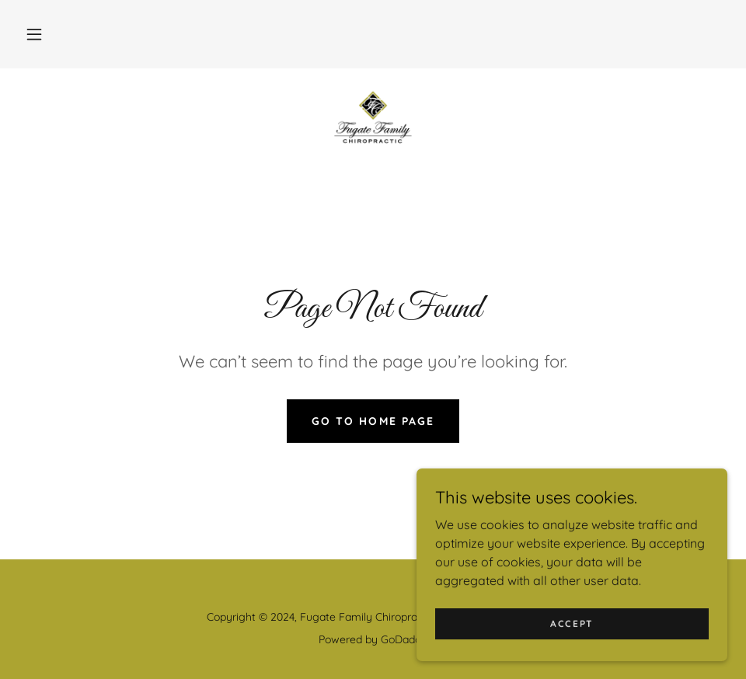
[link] (373, 118)
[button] (34, 34)
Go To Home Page (373, 421)
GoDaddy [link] (404, 639)
